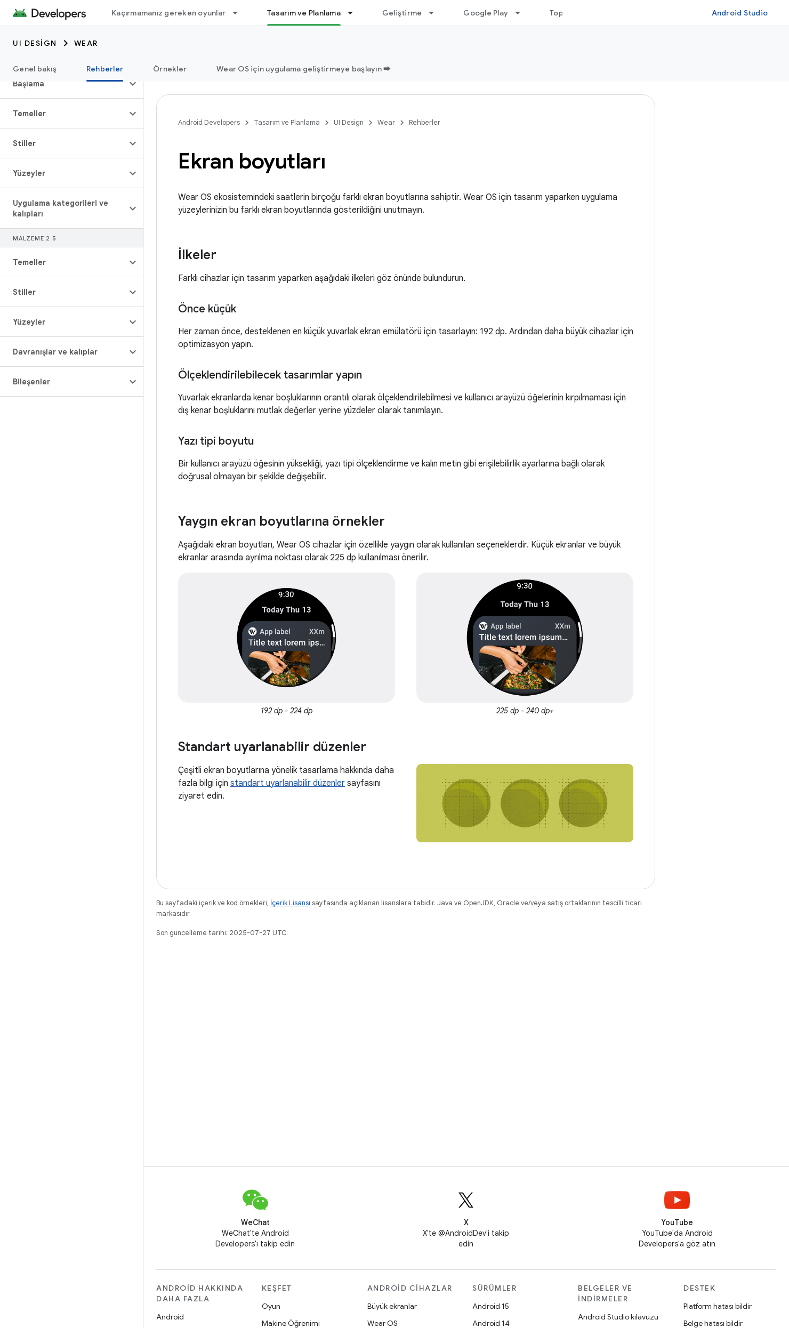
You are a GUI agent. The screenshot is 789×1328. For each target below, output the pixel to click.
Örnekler (170, 69)
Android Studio (740, 13)
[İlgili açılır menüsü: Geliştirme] (436, 13)
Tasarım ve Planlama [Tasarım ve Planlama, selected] (304, 13)
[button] (63, 83)
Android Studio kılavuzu (618, 1317)
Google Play (485, 13)
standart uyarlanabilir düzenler (287, 783)
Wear (86, 43)
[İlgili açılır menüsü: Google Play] (522, 13)
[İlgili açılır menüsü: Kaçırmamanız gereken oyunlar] (240, 13)
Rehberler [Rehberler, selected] (104, 69)
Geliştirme (402, 13)
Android (170, 1317)
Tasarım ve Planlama (287, 122)
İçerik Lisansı (290, 902)
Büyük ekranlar (392, 1306)
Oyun (271, 1306)
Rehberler (424, 122)
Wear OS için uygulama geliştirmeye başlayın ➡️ (303, 69)
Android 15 (490, 1306)
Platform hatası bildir (717, 1306)
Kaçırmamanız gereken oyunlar (168, 13)
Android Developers (209, 122)
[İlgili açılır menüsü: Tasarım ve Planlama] (355, 13)
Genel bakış (35, 69)
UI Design (35, 43)
